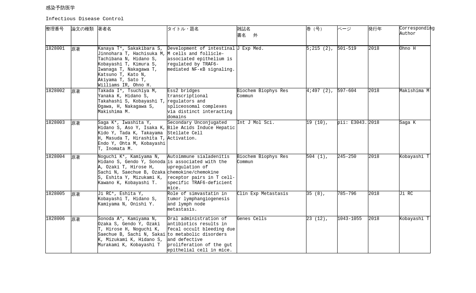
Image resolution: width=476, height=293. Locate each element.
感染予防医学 (60, 7)
